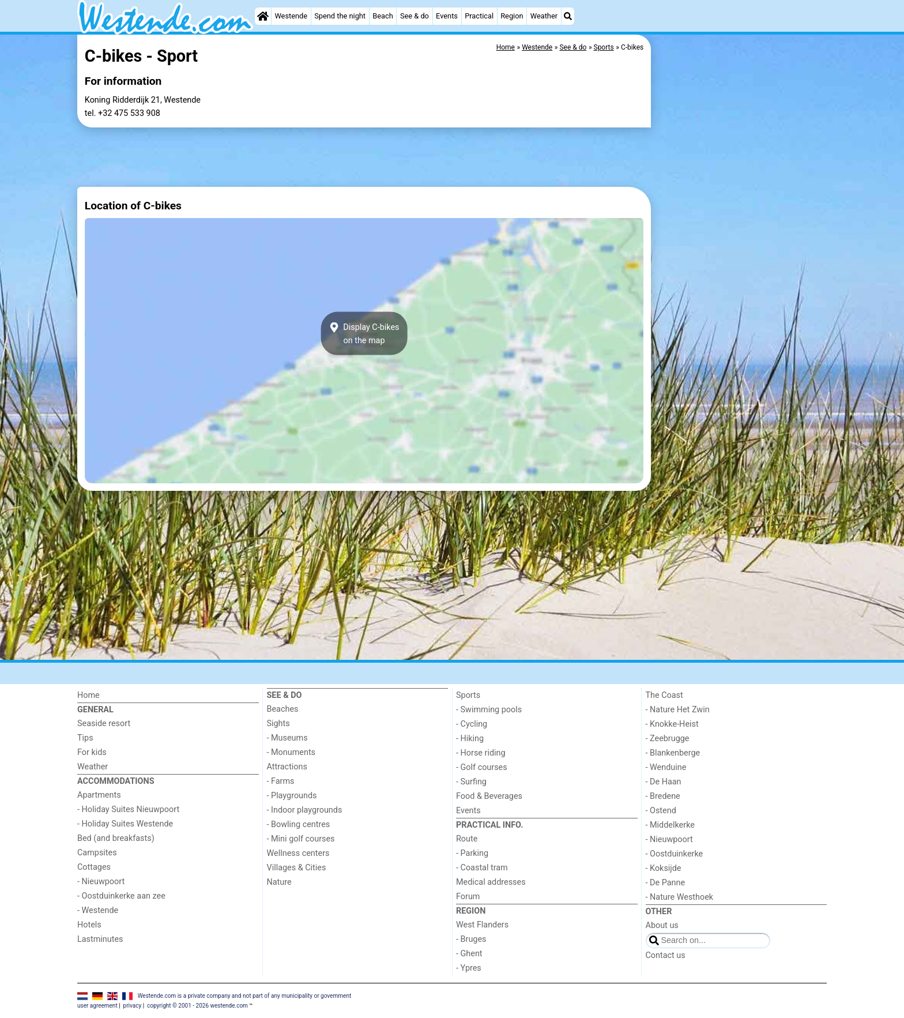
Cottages (94, 867)
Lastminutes (100, 939)
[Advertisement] (740, 300)
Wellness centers (298, 853)
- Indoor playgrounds (304, 810)
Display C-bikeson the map (364, 333)
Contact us (665, 955)
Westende (290, 16)
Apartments (99, 795)
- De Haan (663, 782)
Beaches (283, 709)
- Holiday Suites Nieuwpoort (128, 809)
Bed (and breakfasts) (116, 838)
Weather (544, 16)
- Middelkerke (670, 825)
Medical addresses (491, 882)
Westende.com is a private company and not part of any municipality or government (245, 995)
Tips (85, 738)
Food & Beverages (489, 796)
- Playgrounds (292, 796)
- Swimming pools (489, 710)
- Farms (281, 781)
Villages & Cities (296, 868)
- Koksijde (663, 868)
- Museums (287, 738)
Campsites (97, 853)
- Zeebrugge (668, 738)
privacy (132, 1005)
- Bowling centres (298, 824)
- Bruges (471, 939)
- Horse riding (481, 753)
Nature (279, 882)
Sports (468, 695)
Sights (278, 723)
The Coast (664, 695)
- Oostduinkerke (674, 854)
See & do (414, 16)
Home (88, 695)
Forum (468, 896)
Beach (382, 16)
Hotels (89, 925)
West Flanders (482, 925)
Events (447, 16)
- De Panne (665, 883)
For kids (92, 752)
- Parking (472, 853)
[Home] (263, 16)
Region (511, 16)
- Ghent (469, 954)
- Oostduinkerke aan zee (121, 896)
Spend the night (340, 16)
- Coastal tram (482, 868)
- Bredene (663, 796)
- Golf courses (481, 767)
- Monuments (291, 752)
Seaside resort (103, 723)
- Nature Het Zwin (678, 710)
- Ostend (661, 811)
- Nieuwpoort (101, 881)
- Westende (97, 910)
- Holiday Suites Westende (125, 824)
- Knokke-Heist (672, 724)
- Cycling (471, 724)
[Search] (568, 16)
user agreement (97, 1005)
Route (466, 839)
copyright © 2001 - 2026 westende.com (197, 1005)
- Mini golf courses (301, 839)
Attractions (287, 767)
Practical (479, 16)
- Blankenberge (673, 753)
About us (662, 925)
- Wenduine (666, 767)
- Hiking (470, 738)
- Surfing (471, 782)
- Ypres (468, 968)
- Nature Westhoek (680, 897)
